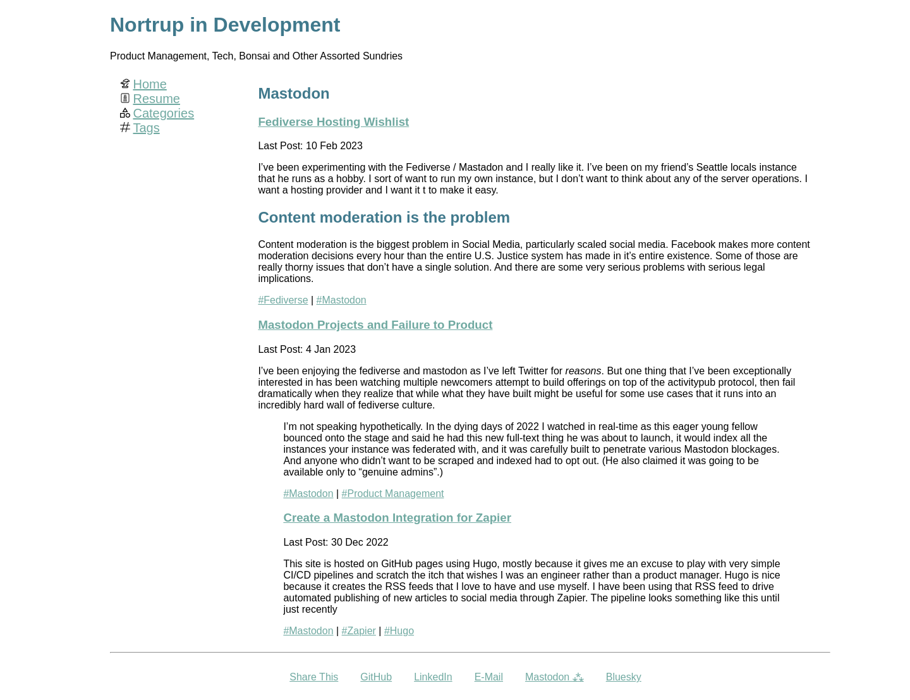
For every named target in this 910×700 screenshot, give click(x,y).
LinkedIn (433, 677)
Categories (163, 113)
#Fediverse (283, 300)
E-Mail (489, 677)
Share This (313, 677)
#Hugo (399, 630)
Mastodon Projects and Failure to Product (375, 324)
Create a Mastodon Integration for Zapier (397, 517)
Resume (156, 99)
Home (149, 84)
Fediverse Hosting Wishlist (333, 121)
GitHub (376, 677)
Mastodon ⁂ (554, 677)
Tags (146, 128)
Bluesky (623, 677)
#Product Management (393, 493)
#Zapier (359, 630)
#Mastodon (342, 300)
